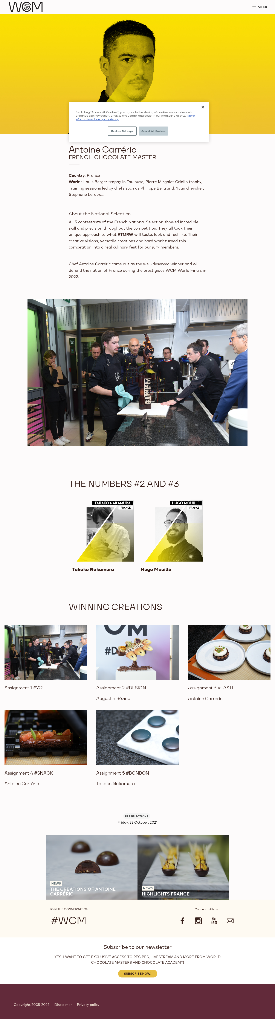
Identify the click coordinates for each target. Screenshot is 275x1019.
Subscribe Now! (137, 974)
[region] (139, 122)
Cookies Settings (122, 131)
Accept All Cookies (153, 131)
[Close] (203, 107)
